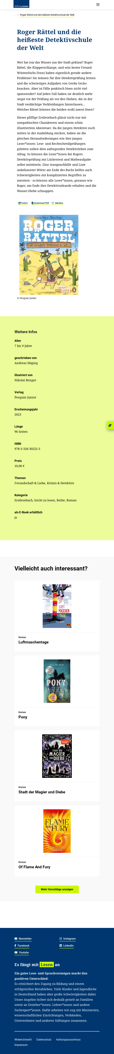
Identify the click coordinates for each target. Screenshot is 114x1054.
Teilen (23, 203)
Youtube (21, 952)
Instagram (68, 938)
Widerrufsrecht (23, 1039)
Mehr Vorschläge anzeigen (57, 889)
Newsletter (23, 938)
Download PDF (41, 203)
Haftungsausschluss (68, 1039)
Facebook (21, 945)
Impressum (21, 1045)
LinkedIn (67, 945)
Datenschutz (43, 1039)
